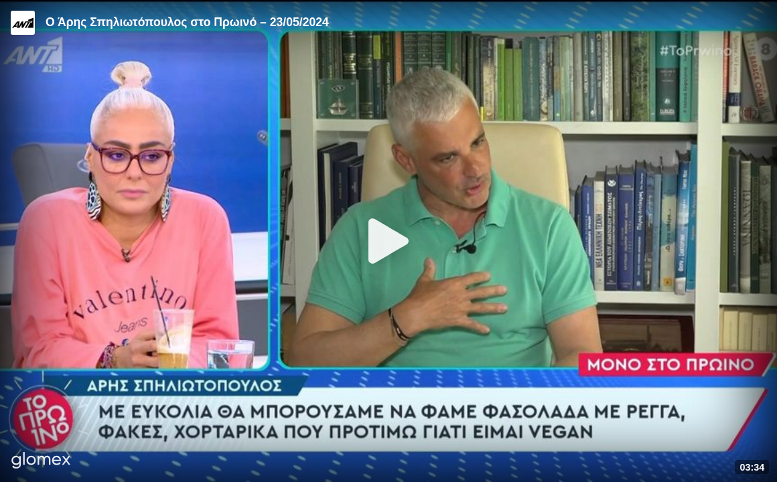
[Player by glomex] (41, 461)
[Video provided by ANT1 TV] (23, 23)
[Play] (388, 241)
